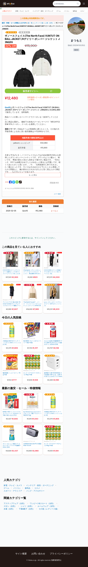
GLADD (5, 268)
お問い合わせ (38, 553)
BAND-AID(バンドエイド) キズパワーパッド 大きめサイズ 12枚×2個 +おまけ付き (12, 413)
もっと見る (33, 175)
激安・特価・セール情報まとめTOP (14, 23)
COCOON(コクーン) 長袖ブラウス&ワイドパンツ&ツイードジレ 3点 (52, 271)
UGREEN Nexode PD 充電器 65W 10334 (32, 444)
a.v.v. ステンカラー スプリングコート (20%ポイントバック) (53, 303)
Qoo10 (25, 268)
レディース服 (38, 23)
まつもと (54, 211)
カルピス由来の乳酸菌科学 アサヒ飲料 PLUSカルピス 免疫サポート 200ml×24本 (53, 342)
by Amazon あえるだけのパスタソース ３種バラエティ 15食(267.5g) (32, 413)
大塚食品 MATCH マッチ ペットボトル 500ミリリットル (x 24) (12, 342)
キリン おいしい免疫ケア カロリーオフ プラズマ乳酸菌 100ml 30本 (12, 445)
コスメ (82, 11)
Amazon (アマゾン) (8, 300)
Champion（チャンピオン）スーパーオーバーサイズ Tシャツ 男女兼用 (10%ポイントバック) (32, 271)
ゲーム (58, 11)
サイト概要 (21, 553)
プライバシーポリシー (61, 553)
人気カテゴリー (7, 11)
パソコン (66, 11)
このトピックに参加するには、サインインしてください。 (33, 238)
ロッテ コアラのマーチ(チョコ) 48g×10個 (32, 373)
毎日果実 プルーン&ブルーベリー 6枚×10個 (32, 341)
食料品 (75, 11)
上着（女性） (49, 23)
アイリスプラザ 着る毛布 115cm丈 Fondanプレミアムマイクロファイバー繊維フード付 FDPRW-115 (12, 303)
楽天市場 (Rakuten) (49, 300)
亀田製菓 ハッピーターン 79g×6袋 (11, 373)
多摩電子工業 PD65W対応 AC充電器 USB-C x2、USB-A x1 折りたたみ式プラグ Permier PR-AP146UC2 (53, 374)
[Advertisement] (33, 223)
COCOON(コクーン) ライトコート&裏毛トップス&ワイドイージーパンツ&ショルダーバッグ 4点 (11, 271)
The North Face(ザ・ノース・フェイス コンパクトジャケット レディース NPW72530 (32, 303)
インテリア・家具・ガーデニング (43, 11)
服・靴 (30, 23)
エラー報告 (57, 194)
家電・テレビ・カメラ (22, 11)
